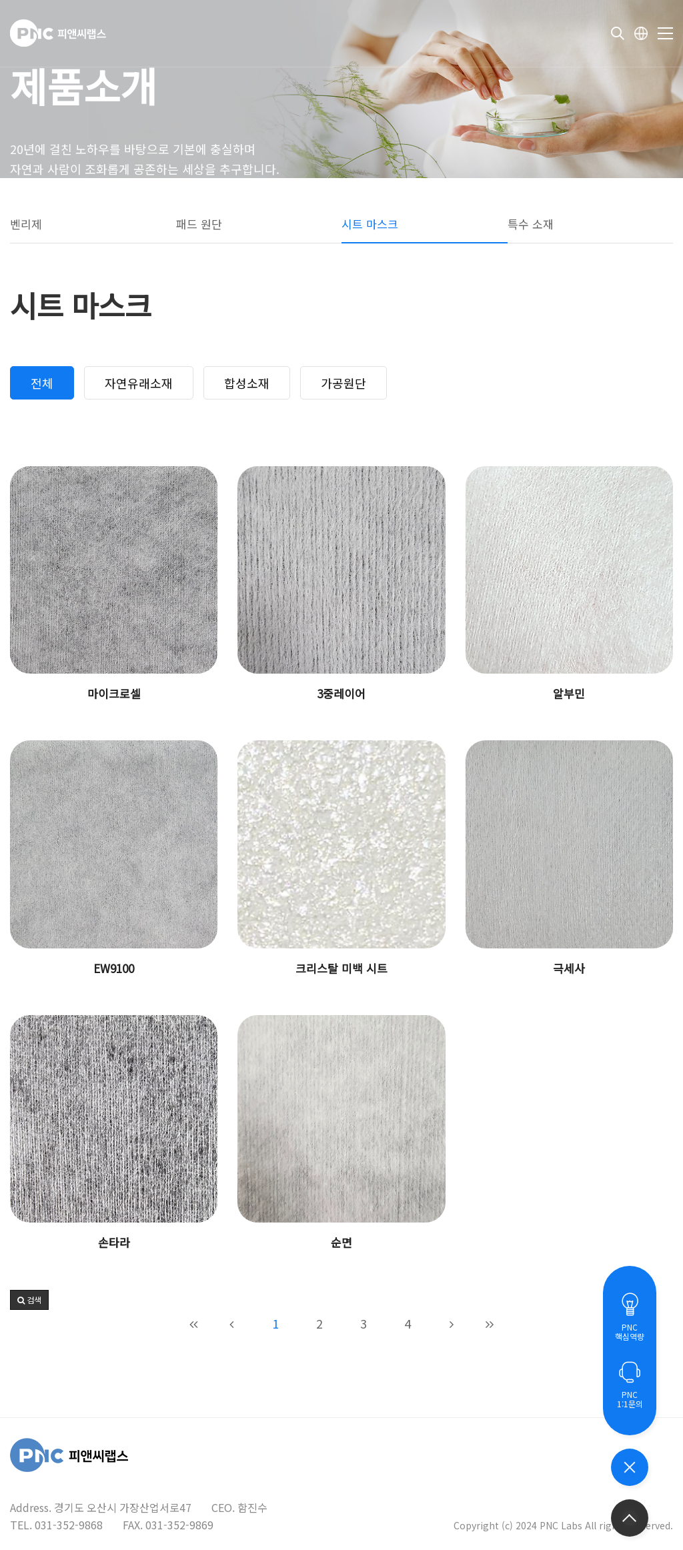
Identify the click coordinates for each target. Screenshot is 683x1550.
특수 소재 (531, 223)
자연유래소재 (139, 383)
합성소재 (246, 383)
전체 (42, 383)
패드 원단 (199, 223)
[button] (29, 1300)
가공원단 (343, 383)
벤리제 (26, 223)
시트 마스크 (370, 223)
